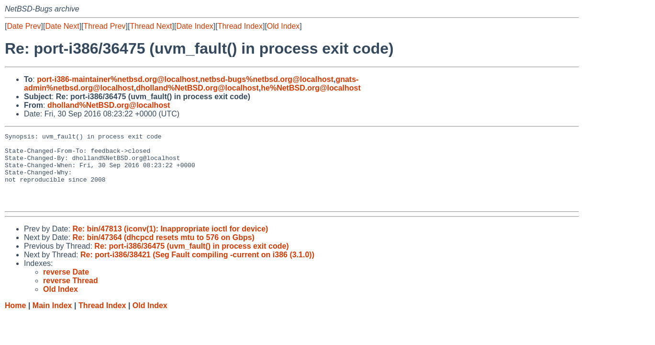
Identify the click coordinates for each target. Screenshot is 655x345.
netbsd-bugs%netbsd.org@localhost (266, 79)
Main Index (52, 320)
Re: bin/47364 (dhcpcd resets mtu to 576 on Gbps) (163, 252)
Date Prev (24, 26)
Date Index (194, 26)
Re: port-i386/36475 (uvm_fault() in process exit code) (191, 260)
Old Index (283, 26)
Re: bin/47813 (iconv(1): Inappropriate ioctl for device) (170, 243)
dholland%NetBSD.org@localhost (197, 88)
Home (15, 320)
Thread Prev (105, 26)
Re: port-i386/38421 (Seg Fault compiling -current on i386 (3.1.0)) (197, 269)
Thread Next (151, 26)
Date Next (62, 26)
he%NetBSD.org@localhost (311, 88)
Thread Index (240, 26)
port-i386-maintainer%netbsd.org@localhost (117, 79)
